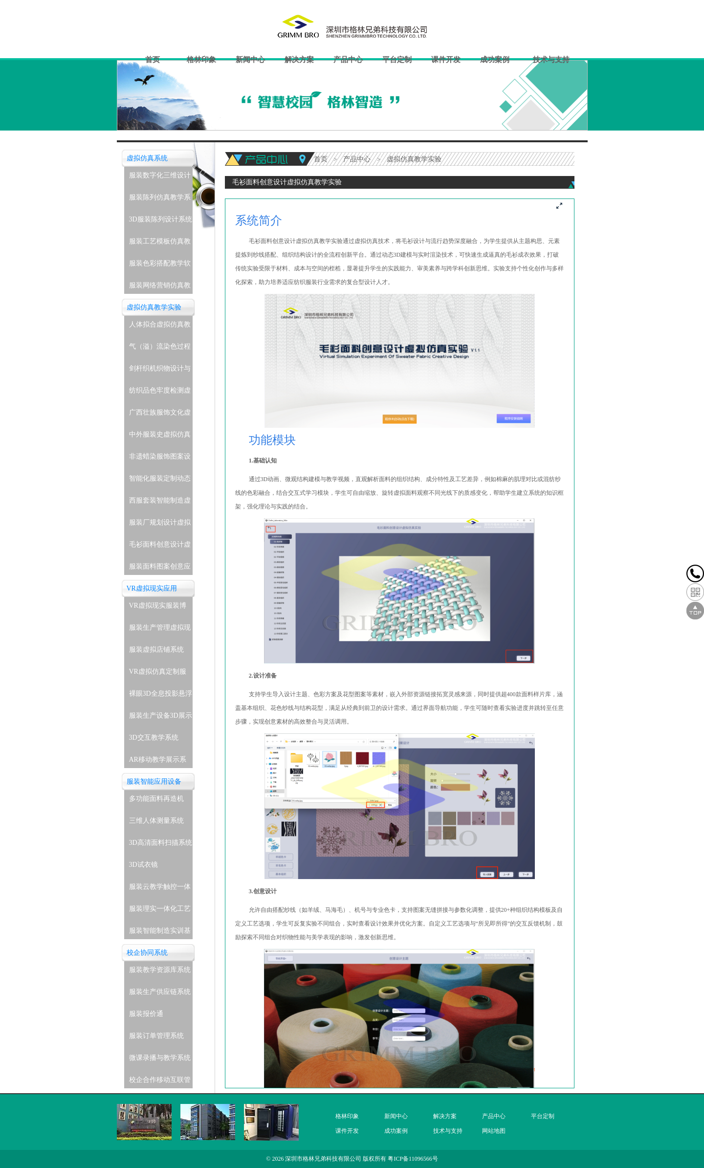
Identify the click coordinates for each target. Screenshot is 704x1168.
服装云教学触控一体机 (160, 889)
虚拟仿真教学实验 (154, 307)
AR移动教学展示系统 (157, 762)
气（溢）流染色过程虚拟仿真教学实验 (160, 349)
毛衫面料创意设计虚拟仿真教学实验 (160, 547)
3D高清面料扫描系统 (160, 842)
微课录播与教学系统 (160, 1057)
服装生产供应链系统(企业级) (160, 994)
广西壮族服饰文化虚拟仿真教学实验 (160, 415)
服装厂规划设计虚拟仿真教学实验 (160, 525)
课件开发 (446, 60)
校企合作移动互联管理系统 (160, 1082)
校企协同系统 (147, 952)
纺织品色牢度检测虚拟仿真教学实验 (160, 393)
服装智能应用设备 (154, 781)
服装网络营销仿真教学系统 (160, 288)
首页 (152, 60)
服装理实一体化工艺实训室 (160, 911)
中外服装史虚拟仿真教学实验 (160, 437)
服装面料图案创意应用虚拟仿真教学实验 (160, 569)
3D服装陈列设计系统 (160, 219)
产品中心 (348, 60)
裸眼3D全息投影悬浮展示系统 (160, 696)
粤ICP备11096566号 (413, 1158)
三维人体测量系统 (156, 820)
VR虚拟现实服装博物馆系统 (157, 608)
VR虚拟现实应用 (152, 588)
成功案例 (494, 60)
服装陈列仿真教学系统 (160, 200)
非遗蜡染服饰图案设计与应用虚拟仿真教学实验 (160, 459)
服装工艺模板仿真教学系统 (160, 244)
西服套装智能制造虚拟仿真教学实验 (160, 503)
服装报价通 (146, 1013)
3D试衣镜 (143, 864)
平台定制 (397, 60)
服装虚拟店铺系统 (156, 649)
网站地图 (494, 1130)
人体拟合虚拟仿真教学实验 (160, 327)
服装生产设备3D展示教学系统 (160, 718)
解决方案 (299, 60)
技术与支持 (551, 60)
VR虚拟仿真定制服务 (157, 674)
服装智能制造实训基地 (160, 933)
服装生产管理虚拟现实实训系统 (160, 630)
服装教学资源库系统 (160, 969)
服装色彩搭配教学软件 (160, 266)
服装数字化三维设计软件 (160, 178)
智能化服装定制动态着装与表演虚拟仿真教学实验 (160, 481)
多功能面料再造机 (156, 798)
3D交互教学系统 (153, 737)
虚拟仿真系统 (147, 158)
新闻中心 (250, 60)
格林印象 (201, 60)
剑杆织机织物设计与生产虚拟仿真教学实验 (160, 371)
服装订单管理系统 (156, 1035)
